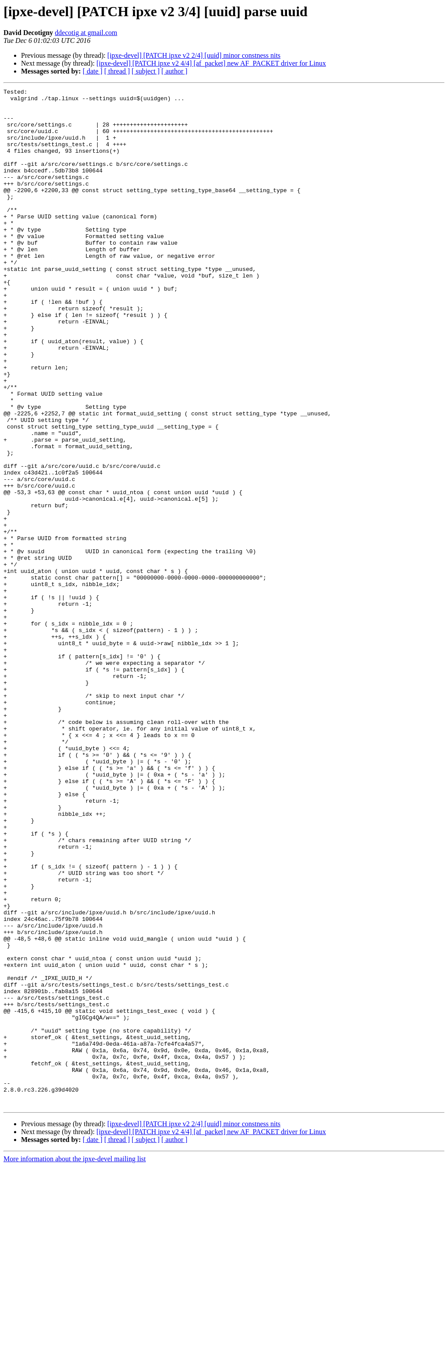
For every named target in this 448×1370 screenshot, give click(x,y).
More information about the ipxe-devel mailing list (75, 1362)
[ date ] (92, 71)
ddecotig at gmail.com (86, 32)
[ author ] (174, 71)
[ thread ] (117, 71)
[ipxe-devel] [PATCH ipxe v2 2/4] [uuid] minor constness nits (193, 55)
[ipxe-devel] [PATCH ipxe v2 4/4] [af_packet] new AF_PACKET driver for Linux (211, 63)
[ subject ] (146, 71)
